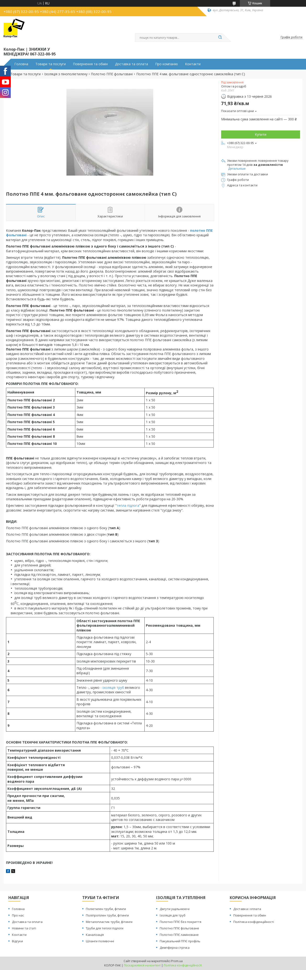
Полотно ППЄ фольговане (179, 928)
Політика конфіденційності (253, 922)
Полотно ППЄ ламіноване (179, 934)
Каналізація (95, 934)
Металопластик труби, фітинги (109, 922)
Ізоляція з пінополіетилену (65, 74)
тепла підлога (128, 505)
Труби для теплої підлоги (104, 928)
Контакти (193, 64)
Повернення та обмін (90, 64)
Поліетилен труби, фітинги (106, 909)
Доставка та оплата (131, 64)
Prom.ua (177, 961)
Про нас (18, 915)
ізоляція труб (113, 687)
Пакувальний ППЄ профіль (180, 941)
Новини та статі (24, 928)
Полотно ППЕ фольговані (112, 74)
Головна (21, 64)
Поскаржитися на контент (142, 965)
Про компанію (166, 64)
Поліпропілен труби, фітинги (107, 915)
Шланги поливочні (100, 941)
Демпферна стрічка (175, 947)
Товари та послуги (50, 64)
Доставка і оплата (247, 909)
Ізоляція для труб (173, 915)
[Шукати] (220, 37)
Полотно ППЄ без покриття (180, 922)
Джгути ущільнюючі (175, 909)
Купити (260, 134)
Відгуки (17, 941)
